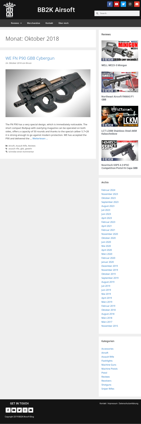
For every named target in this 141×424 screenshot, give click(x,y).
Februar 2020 (108, 257)
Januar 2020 (107, 261)
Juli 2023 (105, 210)
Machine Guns (108, 364)
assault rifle (14, 148)
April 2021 (106, 226)
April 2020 (106, 249)
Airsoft (12, 145)
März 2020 (106, 253)
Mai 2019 (106, 293)
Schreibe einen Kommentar (21, 151)
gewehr (28, 148)
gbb (22, 148)
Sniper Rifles (107, 388)
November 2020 (109, 233)
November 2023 (109, 194)
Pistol (104, 372)
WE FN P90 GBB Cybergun (30, 58)
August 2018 (107, 313)
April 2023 (106, 218)
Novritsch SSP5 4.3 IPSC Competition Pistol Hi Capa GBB (119, 166)
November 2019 (109, 269)
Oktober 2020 (108, 237)
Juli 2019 (105, 285)
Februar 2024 (108, 190)
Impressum (113, 403)
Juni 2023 (106, 214)
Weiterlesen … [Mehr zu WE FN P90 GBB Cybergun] (40, 138)
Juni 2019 (106, 289)
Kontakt (49, 23)
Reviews (16, 23)
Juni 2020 (106, 241)
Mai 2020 (106, 245)
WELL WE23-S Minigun (114, 65)
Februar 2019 (108, 305)
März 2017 (106, 321)
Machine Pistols (109, 368)
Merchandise (33, 23)
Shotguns (106, 384)
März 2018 (106, 317)
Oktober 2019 (108, 273)
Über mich (64, 23)
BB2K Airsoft (56, 10)
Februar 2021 (108, 229)
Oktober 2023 (108, 198)
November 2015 (109, 325)
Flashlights (106, 360)
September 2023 (110, 202)
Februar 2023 (108, 222)
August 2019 (107, 281)
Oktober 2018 (108, 309)
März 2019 (106, 301)
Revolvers (106, 380)
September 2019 (110, 277)
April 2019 (106, 297)
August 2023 (107, 206)
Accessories (107, 348)
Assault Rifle (21, 145)
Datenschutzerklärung (128, 403)
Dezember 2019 (109, 265)
